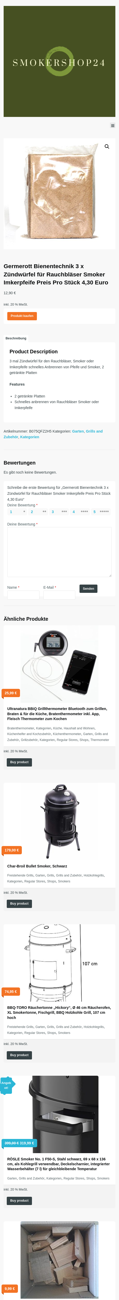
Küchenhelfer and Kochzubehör (29, 734)
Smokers (64, 881)
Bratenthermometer (20, 728)
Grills (50, 875)
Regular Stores (67, 740)
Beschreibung (15, 338)
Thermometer (99, 740)
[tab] (16, 338)
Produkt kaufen (22, 316)
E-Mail (49, 587)
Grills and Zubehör (69, 875)
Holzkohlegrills (94, 875)
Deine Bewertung (22, 505)
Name (13, 587)
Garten (78, 431)
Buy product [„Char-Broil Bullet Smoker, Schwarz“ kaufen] (19, 903)
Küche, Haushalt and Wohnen (74, 728)
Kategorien (29, 437)
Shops (84, 740)
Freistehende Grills (20, 875)
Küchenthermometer (67, 734)
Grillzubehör (29, 740)
